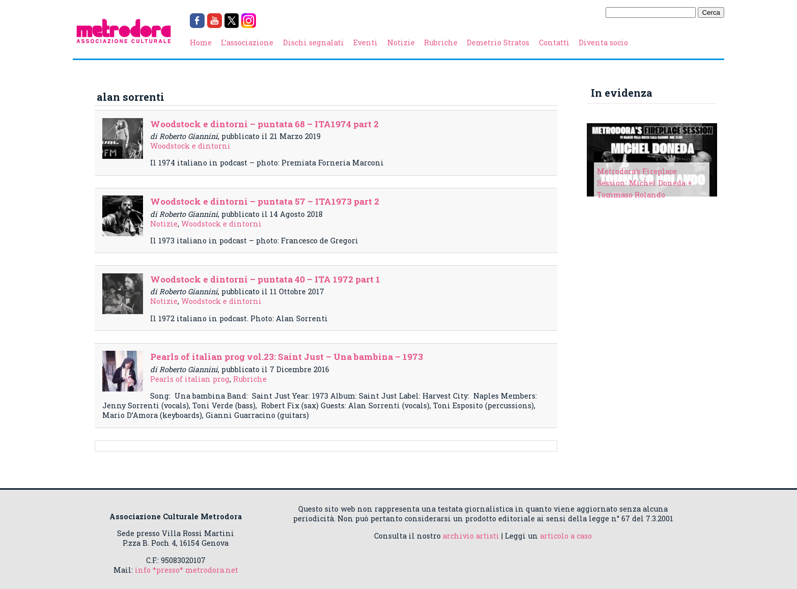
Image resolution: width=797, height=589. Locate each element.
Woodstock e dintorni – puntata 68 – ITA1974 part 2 (264, 124)
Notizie (401, 42)
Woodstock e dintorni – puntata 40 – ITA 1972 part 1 (265, 279)
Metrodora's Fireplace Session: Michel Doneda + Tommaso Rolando (644, 183)
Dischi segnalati (313, 42)
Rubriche (441, 42)
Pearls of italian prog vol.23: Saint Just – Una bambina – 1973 (286, 356)
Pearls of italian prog (190, 379)
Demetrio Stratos (498, 42)
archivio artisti (471, 536)
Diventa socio (603, 42)
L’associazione (247, 42)
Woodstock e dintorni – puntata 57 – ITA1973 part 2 (264, 201)
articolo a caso (566, 536)
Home (201, 42)
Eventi (365, 42)
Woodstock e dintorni (190, 146)
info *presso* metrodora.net (186, 570)
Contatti (554, 42)
